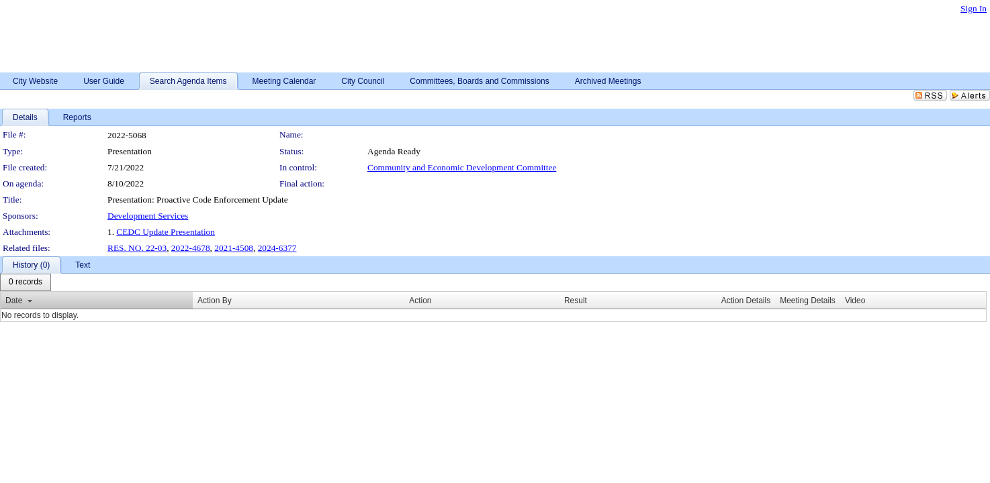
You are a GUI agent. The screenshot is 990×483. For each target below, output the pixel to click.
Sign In (973, 8)
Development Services (147, 216)
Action (420, 300)
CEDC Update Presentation (165, 232)
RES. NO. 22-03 (137, 248)
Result (575, 300)
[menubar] (25, 282)
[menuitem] (25, 282)
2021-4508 (233, 248)
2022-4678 (190, 248)
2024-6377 (277, 248)
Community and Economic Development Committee (461, 167)
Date (13, 300)
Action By (214, 300)
